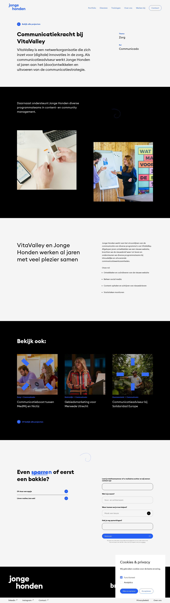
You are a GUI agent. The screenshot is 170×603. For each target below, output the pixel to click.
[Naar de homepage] (17, 7)
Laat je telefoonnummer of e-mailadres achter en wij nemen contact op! (126, 480)
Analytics (128, 582)
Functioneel (129, 577)
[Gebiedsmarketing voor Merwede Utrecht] (85, 381)
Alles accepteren (129, 591)
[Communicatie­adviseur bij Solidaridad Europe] (132, 381)
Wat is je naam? (108, 494)
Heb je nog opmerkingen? (112, 520)
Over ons (128, 8)
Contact (155, 8)
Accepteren (146, 591)
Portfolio (92, 8)
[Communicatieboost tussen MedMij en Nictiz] (37, 381)
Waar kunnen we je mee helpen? (114, 507)
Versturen (127, 536)
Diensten (104, 8)
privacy (143, 542)
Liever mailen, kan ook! (42, 498)
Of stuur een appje (42, 491)
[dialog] (140, 576)
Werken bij (140, 8)
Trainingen (116, 8)
